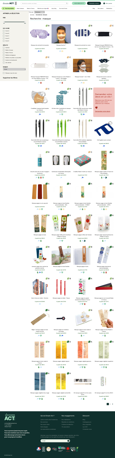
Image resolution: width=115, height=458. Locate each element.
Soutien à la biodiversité (10, 60)
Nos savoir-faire (45, 424)
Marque (5, 67)
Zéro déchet (7, 62)
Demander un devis (94, 3)
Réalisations (109, 8)
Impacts (5, 45)
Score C (6, 36)
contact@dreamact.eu (10, 423)
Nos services (44, 422)
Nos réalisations (66, 419)
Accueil (32, 15)
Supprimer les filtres (10, 78)
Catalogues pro (87, 422)
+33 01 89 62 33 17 (79, 3)
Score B (6, 33)
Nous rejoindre (87, 424)
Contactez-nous (87, 429)
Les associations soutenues (48, 429)
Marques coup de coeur (10, 73)
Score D (6, 38)
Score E (6, 41)
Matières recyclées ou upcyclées (12, 57)
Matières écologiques (9, 55)
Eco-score (6, 28)
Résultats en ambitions (68, 422)
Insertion (6, 47)
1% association (66, 427)
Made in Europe (8, 50)
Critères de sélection (67, 424)
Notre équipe (44, 427)
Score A (6, 31)
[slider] (4, 21)
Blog (84, 419)
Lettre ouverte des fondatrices (49, 419)
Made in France (8, 52)
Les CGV (85, 427)
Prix (4, 18)
